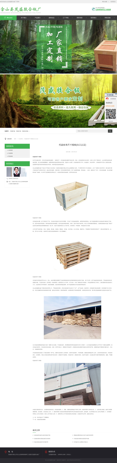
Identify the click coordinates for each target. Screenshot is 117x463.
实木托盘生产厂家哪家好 (43, 417)
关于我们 (23, 17)
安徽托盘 (12, 131)
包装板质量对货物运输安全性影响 (42, 438)
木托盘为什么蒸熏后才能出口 (81, 442)
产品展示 (37, 17)
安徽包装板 (25, 131)
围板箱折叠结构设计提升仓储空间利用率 (83, 435)
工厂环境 (65, 17)
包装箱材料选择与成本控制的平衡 (42, 435)
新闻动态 (51, 17)
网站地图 (104, 1)
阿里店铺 (107, 17)
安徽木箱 (18, 131)
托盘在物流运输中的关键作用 (41, 442)
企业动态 (10, 150)
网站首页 (8, 17)
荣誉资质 (79, 17)
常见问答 (10, 156)
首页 (15, 138)
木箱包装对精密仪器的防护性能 (81, 438)
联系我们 (113, 1)
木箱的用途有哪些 (41, 419)
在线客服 (113, 98)
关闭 (116, 94)
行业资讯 (20, 138)
